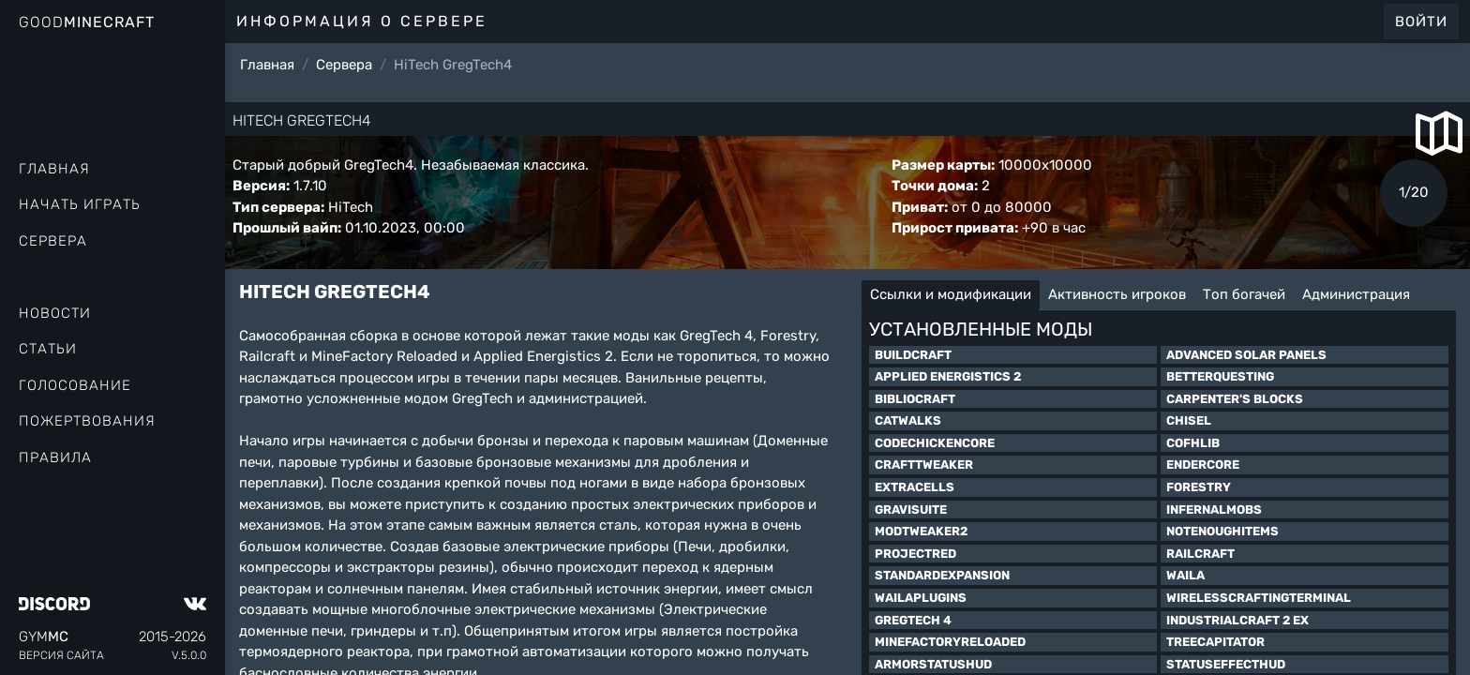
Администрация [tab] (1356, 294)
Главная (54, 168)
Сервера (53, 240)
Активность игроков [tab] (1117, 294)
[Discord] (54, 603)
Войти (1421, 21)
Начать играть (80, 204)
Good (87, 22)
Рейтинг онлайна (93, 276)
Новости (55, 313)
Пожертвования (87, 420)
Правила (55, 457)
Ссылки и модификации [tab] (950, 294)
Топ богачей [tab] (1244, 294)
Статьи (48, 348)
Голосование (75, 385)
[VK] (195, 603)
